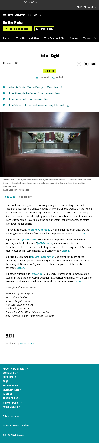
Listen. (82, 233)
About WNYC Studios (15, 368)
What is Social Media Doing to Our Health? (35, 87)
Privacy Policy (12, 402)
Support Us (44, 29)
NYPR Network (86, 7)
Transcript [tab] (26, 197)
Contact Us (10, 372)
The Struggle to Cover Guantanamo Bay (34, 93)
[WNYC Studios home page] (28, 15)
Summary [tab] (10, 197)
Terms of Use (11, 398)
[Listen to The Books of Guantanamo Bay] (6, 99)
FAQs (6, 381)
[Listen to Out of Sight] (49, 71)
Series (74, 38)
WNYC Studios (28, 343)
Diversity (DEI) (12, 389)
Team (87, 38)
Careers (8, 394)
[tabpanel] (49, 260)
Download (42, 77)
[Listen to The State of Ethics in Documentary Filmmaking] (6, 105)
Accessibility (11, 406)
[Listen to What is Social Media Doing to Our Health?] (6, 87)
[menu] (4, 15)
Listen (7, 38)
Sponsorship (11, 385)
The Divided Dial (54, 38)
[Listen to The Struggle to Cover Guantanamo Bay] (6, 93)
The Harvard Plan (27, 38)
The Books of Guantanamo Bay (29, 99)
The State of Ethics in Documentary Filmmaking (39, 105)
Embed (57, 77)
